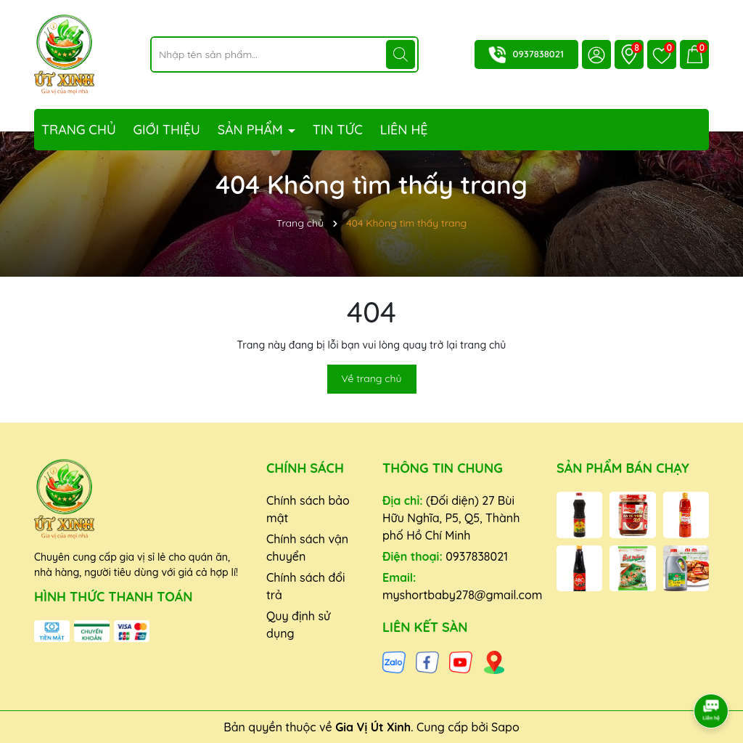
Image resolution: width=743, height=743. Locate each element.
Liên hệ (404, 129)
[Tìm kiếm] (400, 54)
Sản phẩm (252, 129)
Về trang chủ (372, 378)
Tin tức (338, 129)
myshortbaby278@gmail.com (462, 595)
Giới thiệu (167, 129)
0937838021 (538, 54)
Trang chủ (78, 129)
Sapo (505, 727)
